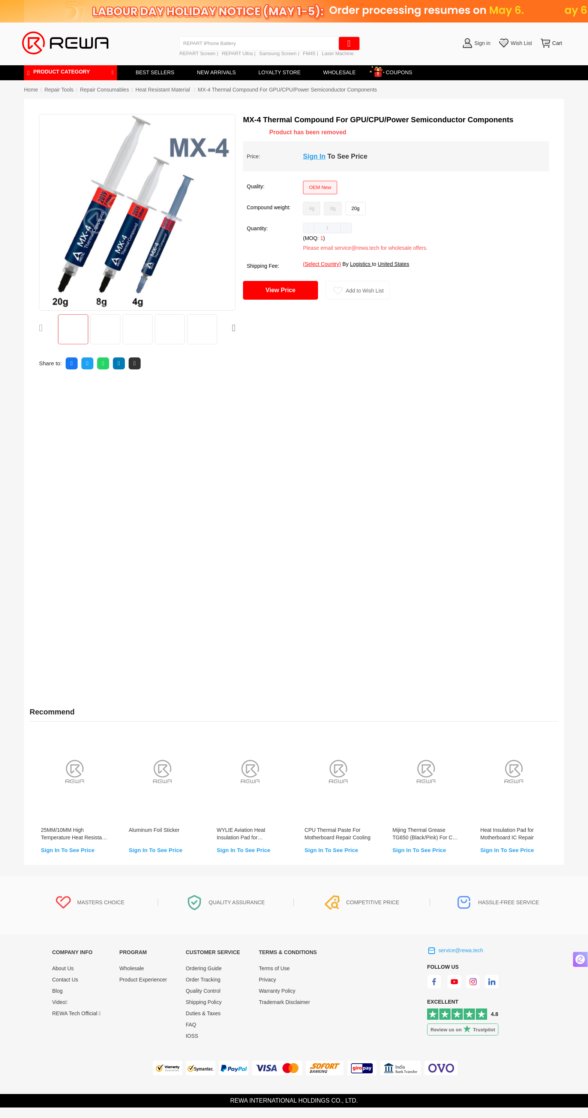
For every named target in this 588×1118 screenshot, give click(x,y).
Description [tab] (50, 389)
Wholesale (131, 979)
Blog (57, 1001)
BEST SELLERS (155, 72)
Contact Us (65, 990)
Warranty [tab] (206, 389)
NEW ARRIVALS (216, 72)
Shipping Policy (204, 1013)
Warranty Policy (277, 1001)
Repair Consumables (104, 90)
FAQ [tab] (133, 389)
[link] (59, 90)
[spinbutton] (327, 228)
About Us (63, 979)
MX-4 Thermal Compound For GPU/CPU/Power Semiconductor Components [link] (287, 90)
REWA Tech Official (76, 1024)
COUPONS (395, 71)
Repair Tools (59, 90)
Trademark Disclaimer (284, 1013)
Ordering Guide (204, 979)
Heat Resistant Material (163, 90)
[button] (308, 228)
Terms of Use (274, 979)
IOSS (192, 1046)
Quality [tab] (165, 389)
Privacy (267, 990)
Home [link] (31, 90)
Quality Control (203, 1001)
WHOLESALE (339, 72)
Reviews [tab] (97, 389)
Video (60, 1013)
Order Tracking (203, 990)
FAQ (191, 1035)
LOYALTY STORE (279, 72)
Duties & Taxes (203, 1024)
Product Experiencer (143, 990)
